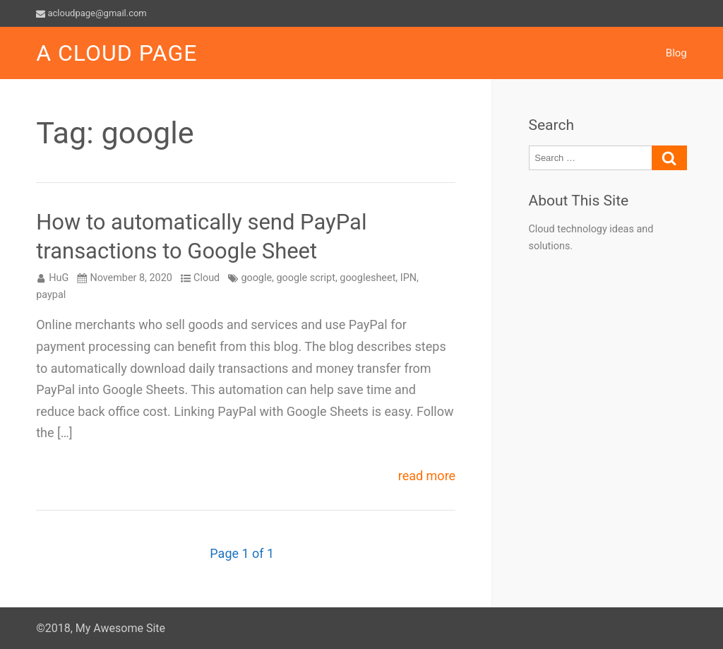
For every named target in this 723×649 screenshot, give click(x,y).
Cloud (206, 278)
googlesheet (367, 278)
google (256, 278)
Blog (676, 53)
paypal (51, 295)
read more (426, 476)
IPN (408, 278)
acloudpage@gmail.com (91, 13)
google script (306, 278)
